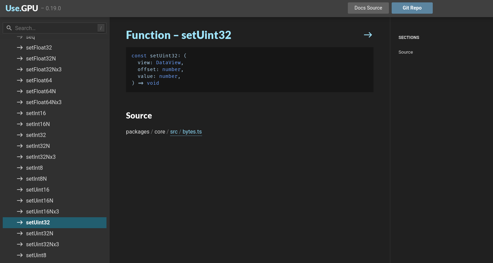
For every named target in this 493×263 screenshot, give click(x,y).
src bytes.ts (186, 131)
